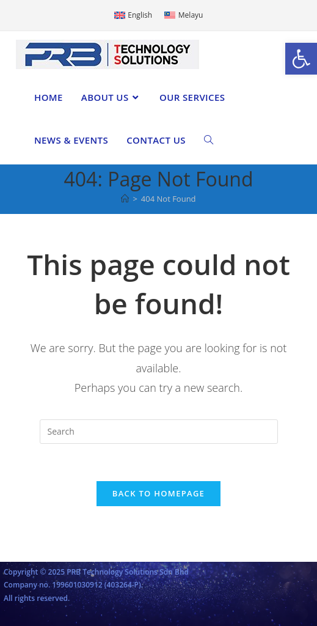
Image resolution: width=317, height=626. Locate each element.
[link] (301, 59)
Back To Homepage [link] (158, 493)
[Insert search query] (159, 431)
